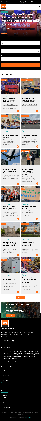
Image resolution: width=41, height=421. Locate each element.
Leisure (3, 224)
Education (5, 395)
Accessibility (35, 2)
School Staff (5, 115)
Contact (5, 383)
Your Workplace (7, 378)
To (2, 56)
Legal (4, 402)
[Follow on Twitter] (4, 1)
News (4, 370)
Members (5, 380)
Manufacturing (25, 115)
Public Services (7, 407)
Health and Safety (26, 151)
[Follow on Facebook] (2, 1)
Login (22, 2)
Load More (20, 297)
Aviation (4, 151)
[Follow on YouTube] (8, 341)
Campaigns (6, 373)
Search (28, 2)
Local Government (26, 259)
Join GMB (10, 315)
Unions (3, 188)
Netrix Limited (28, 417)
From (2, 48)
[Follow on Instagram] (13, 341)
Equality (5, 397)
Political (5, 405)
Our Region (6, 375)
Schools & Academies (27, 80)
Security (4, 33)
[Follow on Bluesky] (6, 1)
